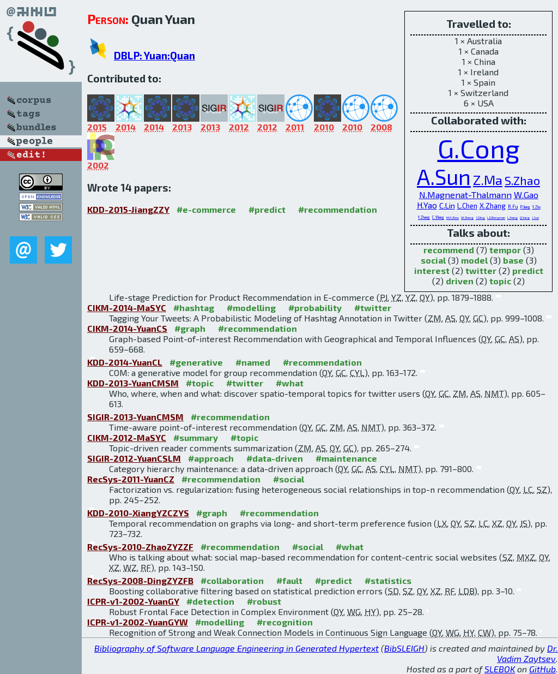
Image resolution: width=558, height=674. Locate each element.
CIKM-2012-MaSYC (126, 437)
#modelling (251, 307)
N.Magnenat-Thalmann (465, 194)
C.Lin (447, 205)
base (513, 260)
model (474, 260)
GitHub (542, 669)
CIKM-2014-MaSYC (126, 307)
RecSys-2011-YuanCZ (130, 479)
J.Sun (535, 217)
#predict (267, 209)
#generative (196, 362)
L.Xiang (512, 217)
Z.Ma (487, 180)
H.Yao (427, 205)
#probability (315, 307)
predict (527, 270)
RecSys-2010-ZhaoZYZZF (140, 546)
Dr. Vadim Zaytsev (527, 653)
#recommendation (337, 209)
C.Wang (438, 217)
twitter (480, 270)
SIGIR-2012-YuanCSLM (134, 458)
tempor (505, 249)
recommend (448, 249)
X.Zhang (493, 205)
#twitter (372, 307)
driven (460, 281)
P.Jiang (525, 207)
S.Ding (480, 217)
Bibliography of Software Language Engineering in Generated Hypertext (236, 648)
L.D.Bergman (496, 217)
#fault (289, 580)
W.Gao (526, 194)
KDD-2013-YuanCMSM (133, 383)
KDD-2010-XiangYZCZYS (138, 513)
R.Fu (513, 207)
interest (432, 270)
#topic (200, 383)
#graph (189, 328)
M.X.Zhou (452, 217)
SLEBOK (499, 669)
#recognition (285, 622)
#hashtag (193, 307)
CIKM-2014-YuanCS (127, 328)
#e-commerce (206, 209)
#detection (210, 601)
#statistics (388, 580)
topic (500, 281)
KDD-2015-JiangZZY (128, 209)
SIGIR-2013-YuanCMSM (135, 416)
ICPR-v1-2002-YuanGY (133, 601)
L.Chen (467, 205)
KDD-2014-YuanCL (124, 362)
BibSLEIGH (404, 648)
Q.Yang (525, 217)
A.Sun (444, 176)
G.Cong (479, 148)
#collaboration (232, 580)
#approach (211, 458)
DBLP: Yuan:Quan (154, 55)
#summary (195, 437)
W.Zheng (467, 217)
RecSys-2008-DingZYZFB (140, 580)
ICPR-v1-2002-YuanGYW (137, 622)
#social (288, 479)
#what (290, 383)
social (433, 260)
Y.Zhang (424, 217)
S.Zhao (522, 180)
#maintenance (346, 458)
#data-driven (274, 458)
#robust (264, 601)
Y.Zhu (536, 207)
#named (252, 362)
